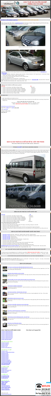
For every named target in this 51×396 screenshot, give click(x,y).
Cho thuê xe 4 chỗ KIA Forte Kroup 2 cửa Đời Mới (17, 310)
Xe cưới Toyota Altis (5, 376)
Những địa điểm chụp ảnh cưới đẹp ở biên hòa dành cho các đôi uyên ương (21, 279)
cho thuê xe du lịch (19, 22)
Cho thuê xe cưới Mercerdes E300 (7, 333)
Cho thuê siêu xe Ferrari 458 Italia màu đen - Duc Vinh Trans (18, 316)
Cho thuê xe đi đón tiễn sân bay (6, 347)
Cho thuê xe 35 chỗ (4, 356)
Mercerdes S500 (35, 79)
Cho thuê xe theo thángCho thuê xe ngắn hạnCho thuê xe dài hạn (5, 344)
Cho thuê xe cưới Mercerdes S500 (7, 332)
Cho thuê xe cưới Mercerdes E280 (7, 334)
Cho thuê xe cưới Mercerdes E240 (7, 335)
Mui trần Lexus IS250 (5, 371)
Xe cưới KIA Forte (5, 375)
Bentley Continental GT (5, 381)
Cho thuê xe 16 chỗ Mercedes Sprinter (15, 323)
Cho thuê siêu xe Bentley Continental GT (15, 285)
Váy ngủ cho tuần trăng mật (6, 394)
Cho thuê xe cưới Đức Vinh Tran (6, 338)
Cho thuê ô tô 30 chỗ (5, 364)
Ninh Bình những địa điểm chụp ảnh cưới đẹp (16, 273)
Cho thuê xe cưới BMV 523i (6, 361)
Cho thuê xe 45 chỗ (4, 357)
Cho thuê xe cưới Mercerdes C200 (7, 337)
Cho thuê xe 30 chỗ (4, 358)
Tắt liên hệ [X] (49, 382)
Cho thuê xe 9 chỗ (4, 353)
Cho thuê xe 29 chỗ (4, 355)
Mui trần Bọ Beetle (4, 367)
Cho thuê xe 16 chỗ (4, 354)
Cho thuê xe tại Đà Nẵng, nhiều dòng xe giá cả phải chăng (18, 304)
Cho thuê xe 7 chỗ (4, 352)
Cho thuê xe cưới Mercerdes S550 (7, 331)
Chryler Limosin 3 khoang (6, 387)
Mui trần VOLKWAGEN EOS (6, 370)
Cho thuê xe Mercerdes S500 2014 (6, 339)
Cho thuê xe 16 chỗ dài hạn (6, 362)
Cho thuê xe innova (10, 352)
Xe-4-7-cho (6, 109)
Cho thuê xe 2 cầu (4, 346)
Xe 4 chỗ (4, 74)
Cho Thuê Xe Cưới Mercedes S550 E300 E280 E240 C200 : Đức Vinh (20, 267)
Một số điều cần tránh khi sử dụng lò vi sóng (16, 298)
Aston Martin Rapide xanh (5, 386)
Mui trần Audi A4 (4, 372)
